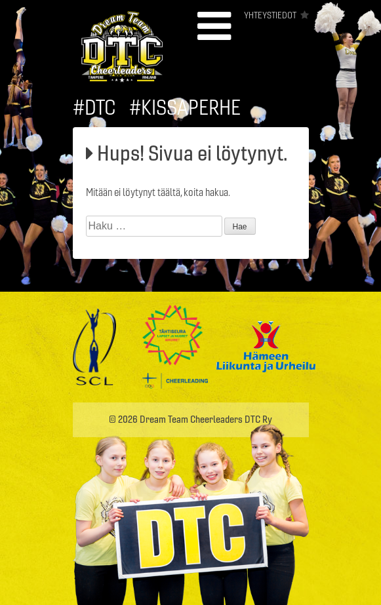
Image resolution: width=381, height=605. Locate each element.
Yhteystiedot (270, 15)
